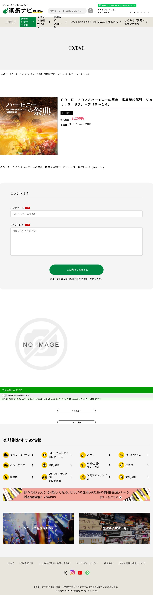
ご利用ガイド (26, 563)
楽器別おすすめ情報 (28, 22)
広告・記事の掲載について (132, 563)
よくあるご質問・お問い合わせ (137, 22)
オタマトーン (103, 12)
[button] (130, 12)
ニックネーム (20, 207)
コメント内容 (20, 224)
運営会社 (108, 563)
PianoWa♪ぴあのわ (96, 22)
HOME (11, 22)
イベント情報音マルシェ (44, 22)
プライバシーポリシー (87, 563)
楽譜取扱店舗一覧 (61, 22)
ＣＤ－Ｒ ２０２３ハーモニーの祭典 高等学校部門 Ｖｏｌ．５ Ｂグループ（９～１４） (107, 101)
